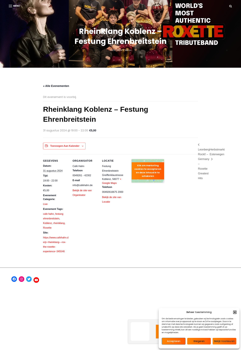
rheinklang (59, 223)
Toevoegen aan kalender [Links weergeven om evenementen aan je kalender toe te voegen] (64, 146)
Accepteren (173, 341)
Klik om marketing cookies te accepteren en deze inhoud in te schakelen (147, 171)
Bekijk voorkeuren (224, 341)
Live (45, 204)
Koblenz (47, 223)
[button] (234, 312)
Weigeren (199, 341)
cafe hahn (48, 214)
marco (128, 50)
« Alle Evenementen (56, 86)
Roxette (47, 227)
